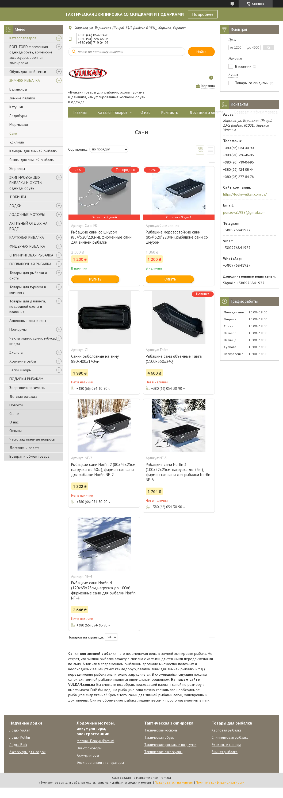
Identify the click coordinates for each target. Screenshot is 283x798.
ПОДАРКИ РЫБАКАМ (26, 378)
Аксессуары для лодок (27, 752)
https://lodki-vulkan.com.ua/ (245, 194)
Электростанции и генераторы (100, 762)
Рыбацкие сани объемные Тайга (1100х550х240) (174, 359)
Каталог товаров (22, 38)
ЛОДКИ (15, 205)
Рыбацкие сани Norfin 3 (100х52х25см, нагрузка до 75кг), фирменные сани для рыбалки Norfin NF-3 (178, 472)
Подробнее (202, 14)
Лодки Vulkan (19, 730)
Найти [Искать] (201, 52)
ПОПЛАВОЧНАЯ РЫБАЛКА (30, 264)
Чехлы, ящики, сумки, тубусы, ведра (32, 341)
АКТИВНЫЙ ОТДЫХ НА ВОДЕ (28, 226)
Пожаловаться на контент (174, 782)
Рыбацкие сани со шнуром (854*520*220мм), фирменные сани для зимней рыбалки (101, 237)
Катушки (16, 106)
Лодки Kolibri (19, 737)
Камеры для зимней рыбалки (33, 151)
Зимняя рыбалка (225, 752)
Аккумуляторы (88, 755)
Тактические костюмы (161, 730)
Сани (13, 133)
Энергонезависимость (27, 387)
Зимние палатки (22, 98)
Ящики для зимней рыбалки (32, 159)
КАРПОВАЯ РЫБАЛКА (26, 237)
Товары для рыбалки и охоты (28, 275)
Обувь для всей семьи (27, 71)
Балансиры (18, 89)
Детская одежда (23, 396)
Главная (80, 112)
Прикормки (18, 329)
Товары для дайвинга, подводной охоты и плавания (27, 306)
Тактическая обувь (159, 737)
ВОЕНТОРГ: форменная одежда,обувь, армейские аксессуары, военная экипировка (30, 54)
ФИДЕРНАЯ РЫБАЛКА (27, 246)
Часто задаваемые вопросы (32, 439)
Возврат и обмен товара (29, 456)
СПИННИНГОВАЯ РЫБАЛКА (31, 255)
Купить (95, 279)
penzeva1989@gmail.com (244, 212)
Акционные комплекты (27, 320)
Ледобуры (18, 115)
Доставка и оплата (24, 447)
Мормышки (18, 124)
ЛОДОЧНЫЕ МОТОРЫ (27, 214)
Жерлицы (17, 168)
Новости (16, 405)
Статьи (14, 413)
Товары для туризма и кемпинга (27, 290)
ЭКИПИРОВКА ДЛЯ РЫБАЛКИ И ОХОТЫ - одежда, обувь (26, 182)
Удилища (16, 142)
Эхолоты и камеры (226, 744)
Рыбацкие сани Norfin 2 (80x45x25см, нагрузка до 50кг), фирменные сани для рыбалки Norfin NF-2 (103, 469)
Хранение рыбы (22, 361)
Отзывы (15, 430)
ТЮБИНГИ (17, 196)
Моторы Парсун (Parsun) (95, 741)
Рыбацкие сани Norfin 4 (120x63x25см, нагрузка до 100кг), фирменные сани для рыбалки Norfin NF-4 (103, 590)
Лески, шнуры (20, 370)
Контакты (169, 112)
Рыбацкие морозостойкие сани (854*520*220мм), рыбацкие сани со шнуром (177, 237)
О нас (13, 422)
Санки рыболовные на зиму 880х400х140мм (95, 359)
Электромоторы (89, 748)
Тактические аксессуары (163, 752)
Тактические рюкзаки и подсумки (170, 744)
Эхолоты (16, 352)
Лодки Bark (18, 744)
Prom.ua (165, 778)
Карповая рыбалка (227, 730)
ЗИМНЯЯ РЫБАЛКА (24, 80)
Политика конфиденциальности (220, 782)
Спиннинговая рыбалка (230, 737)
